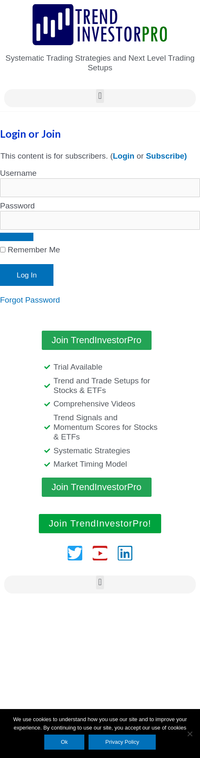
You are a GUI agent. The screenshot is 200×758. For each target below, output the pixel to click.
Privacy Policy (122, 742)
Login (123, 156)
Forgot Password (30, 299)
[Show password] (16, 237)
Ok (64, 742)
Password (17, 205)
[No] (189, 734)
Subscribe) (166, 156)
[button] (100, 96)
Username (18, 173)
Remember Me (30, 249)
